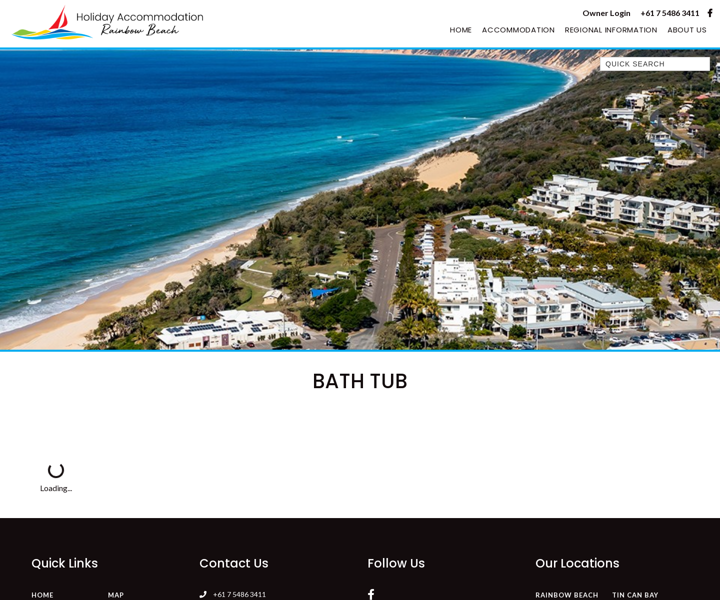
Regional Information (611, 29)
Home (461, 29)
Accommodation (518, 29)
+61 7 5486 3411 (670, 12)
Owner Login (606, 12)
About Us (687, 29)
